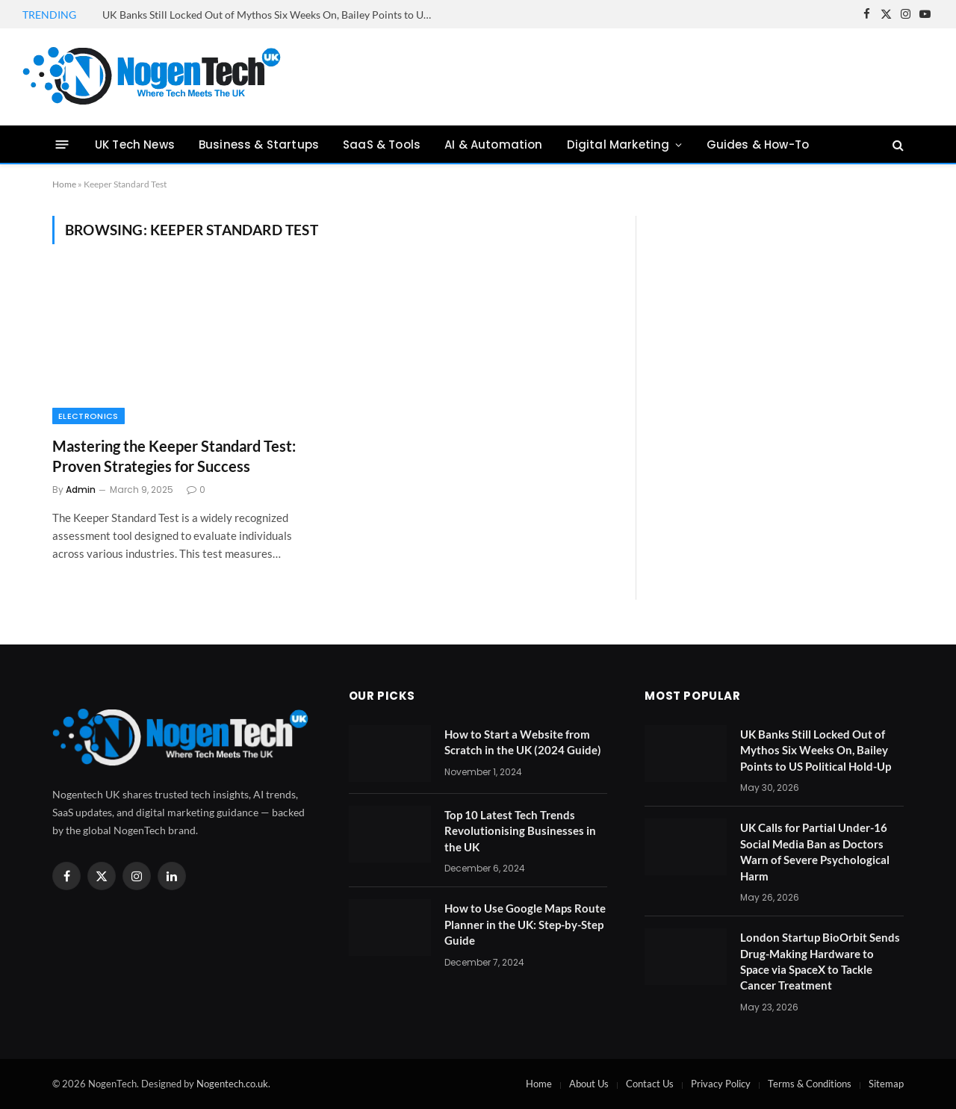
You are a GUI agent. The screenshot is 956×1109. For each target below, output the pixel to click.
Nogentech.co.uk (232, 1084)
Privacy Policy (721, 1084)
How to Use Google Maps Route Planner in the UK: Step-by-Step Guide (525, 924)
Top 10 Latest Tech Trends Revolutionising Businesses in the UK (520, 831)
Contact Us (650, 1084)
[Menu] (62, 144)
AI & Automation (493, 144)
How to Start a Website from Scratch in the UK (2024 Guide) (522, 742)
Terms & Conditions (809, 1084)
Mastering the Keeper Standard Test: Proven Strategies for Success (174, 456)
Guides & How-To (758, 144)
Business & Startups (259, 144)
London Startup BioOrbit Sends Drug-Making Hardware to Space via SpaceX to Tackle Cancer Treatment (820, 961)
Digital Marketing (618, 144)
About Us (589, 1084)
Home (64, 184)
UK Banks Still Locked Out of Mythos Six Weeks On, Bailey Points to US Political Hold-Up (270, 14)
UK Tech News (135, 144)
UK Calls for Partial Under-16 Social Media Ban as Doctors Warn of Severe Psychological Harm (815, 851)
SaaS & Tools (381, 144)
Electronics (88, 416)
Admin (81, 489)
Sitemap (886, 1084)
